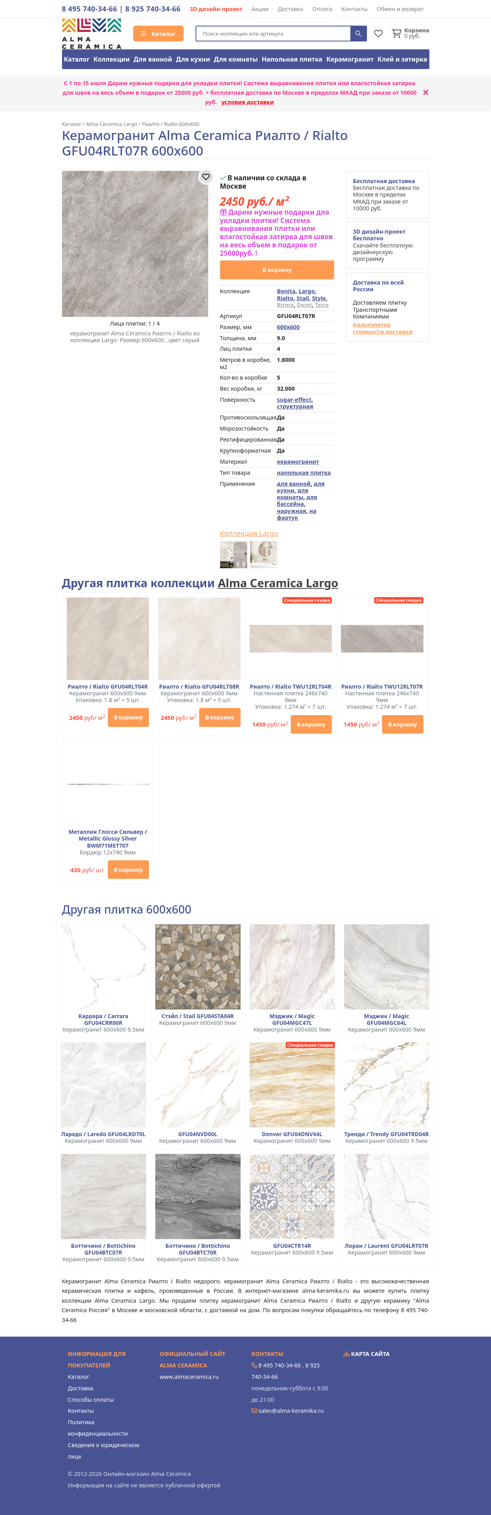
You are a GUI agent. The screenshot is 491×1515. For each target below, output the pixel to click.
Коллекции (112, 59)
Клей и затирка (402, 59)
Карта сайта (366, 1354)
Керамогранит (350, 59)
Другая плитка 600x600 (127, 909)
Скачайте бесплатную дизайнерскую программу (382, 245)
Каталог (158, 33)
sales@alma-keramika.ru (291, 1410)
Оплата (322, 9)
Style (319, 298)
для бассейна (297, 500)
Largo (307, 291)
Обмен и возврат (399, 9)
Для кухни (193, 59)
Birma (285, 305)
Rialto (285, 298)
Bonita (286, 291)
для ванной (294, 483)
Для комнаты (236, 59)
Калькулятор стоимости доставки (382, 328)
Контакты (354, 9)
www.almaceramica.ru (189, 1376)
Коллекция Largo (249, 533)
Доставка (290, 9)
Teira (322, 305)
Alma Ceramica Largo (278, 582)
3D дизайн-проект (216, 9)
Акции (260, 9)
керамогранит (298, 461)
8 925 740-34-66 (153, 8)
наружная (291, 511)
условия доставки (248, 102)
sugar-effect (294, 399)
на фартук (296, 514)
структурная (295, 406)
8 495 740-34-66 (89, 8)
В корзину (277, 269)
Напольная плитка (291, 59)
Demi (304, 305)
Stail (303, 298)
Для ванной (153, 59)
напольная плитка (304, 472)
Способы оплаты (91, 1399)
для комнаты (293, 494)
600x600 (288, 327)
